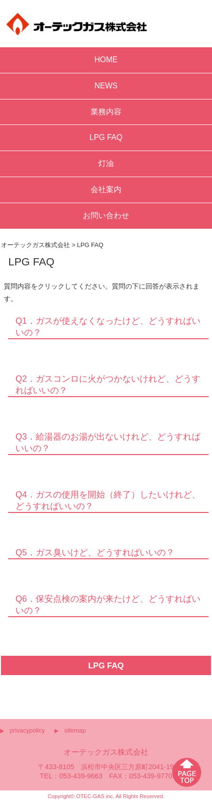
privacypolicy (27, 730)
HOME (106, 59)
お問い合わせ (106, 215)
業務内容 (106, 112)
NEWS (106, 86)
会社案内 (106, 189)
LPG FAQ (106, 137)
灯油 (106, 163)
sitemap (75, 730)
